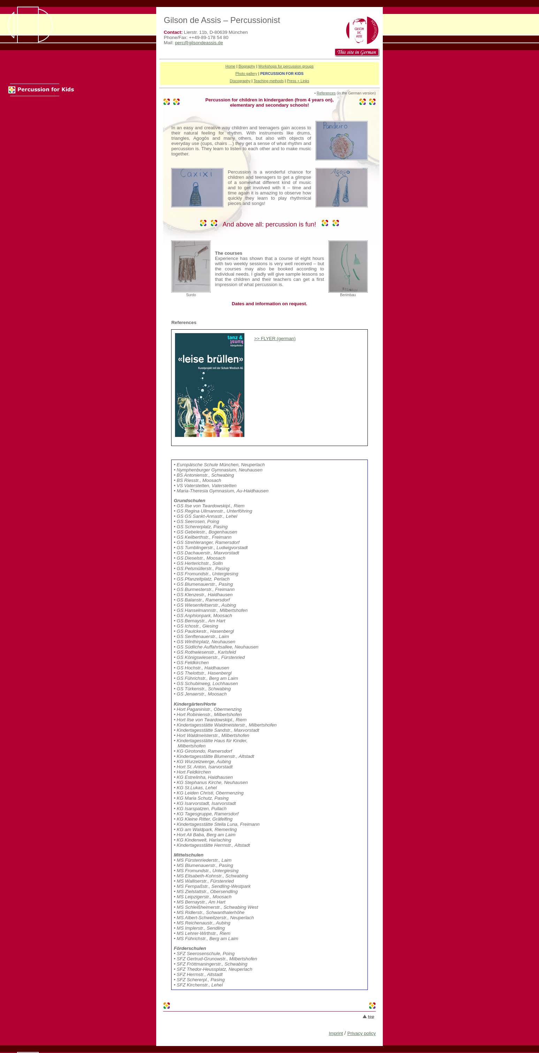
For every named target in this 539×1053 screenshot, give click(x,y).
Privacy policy (361, 1033)
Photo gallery (246, 73)
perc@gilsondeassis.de (199, 42)
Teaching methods (268, 81)
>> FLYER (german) (274, 338)
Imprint (336, 1033)
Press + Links (298, 81)
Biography (246, 66)
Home (230, 66)
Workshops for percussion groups (286, 66)
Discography (240, 81)
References (326, 93)
